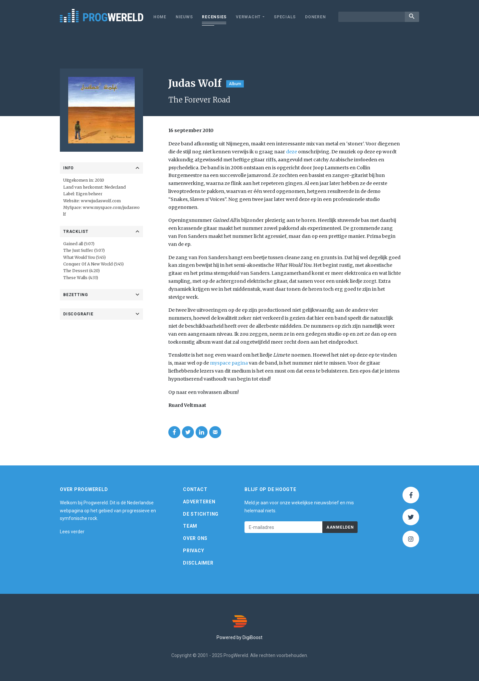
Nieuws (184, 17)
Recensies (214, 17)
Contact (195, 489)
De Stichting (201, 514)
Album (235, 84)
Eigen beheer (89, 193)
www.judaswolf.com (100, 200)
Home (159, 17)
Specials (285, 17)
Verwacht (248, 17)
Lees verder (72, 531)
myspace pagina (229, 363)
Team (190, 526)
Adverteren (199, 501)
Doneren (315, 17)
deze (291, 152)
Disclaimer (198, 563)
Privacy (193, 550)
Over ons (195, 538)
